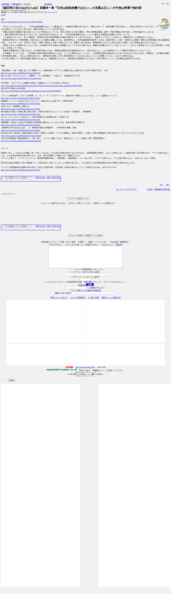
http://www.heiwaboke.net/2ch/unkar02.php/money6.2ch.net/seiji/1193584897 (31, 91)
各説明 (119, 245)
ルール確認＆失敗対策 (91, 295)
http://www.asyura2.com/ (85, 371)
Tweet (3, 15)
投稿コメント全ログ (59, 302)
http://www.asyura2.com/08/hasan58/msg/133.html (20, 125)
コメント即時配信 (77, 302)
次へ (163, 3)
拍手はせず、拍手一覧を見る (48, 178)
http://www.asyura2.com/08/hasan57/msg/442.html (20, 104)
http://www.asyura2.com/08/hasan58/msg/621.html (20, 170)
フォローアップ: (8, 194)
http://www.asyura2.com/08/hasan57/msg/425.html (20, 120)
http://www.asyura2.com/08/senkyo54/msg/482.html (21, 141)
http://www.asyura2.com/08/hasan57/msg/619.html (20, 98)
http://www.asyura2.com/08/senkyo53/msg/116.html (21, 136)
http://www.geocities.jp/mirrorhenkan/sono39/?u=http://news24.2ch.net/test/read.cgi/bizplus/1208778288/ (41, 86)
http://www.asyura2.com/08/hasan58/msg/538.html (20, 73)
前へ (168, 3)
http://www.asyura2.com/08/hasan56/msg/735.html (20, 109)
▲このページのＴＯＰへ (126, 189)
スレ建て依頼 (93, 302)
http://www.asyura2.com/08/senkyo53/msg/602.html (21, 78)
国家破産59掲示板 (162, 189)
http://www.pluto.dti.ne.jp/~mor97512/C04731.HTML (22, 22)
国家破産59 (17, 4)
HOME (150, 189)
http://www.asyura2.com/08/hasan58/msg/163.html (20, 130)
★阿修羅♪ (5, 4)
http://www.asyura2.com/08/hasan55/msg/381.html (20, 114)
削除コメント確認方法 (111, 302)
